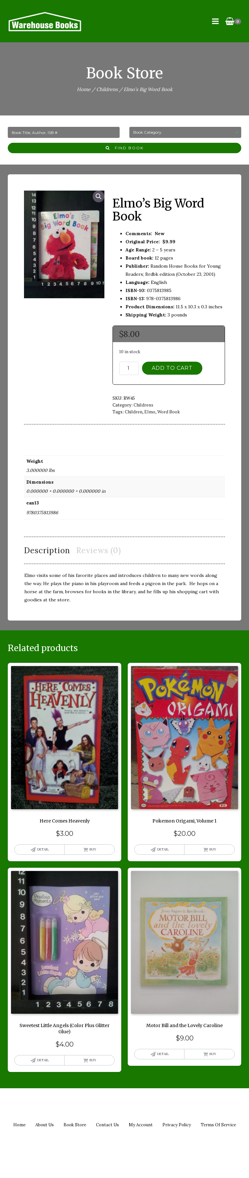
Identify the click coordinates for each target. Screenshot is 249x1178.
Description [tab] (47, 550)
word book (168, 411)
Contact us (107, 1125)
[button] (98, 196)
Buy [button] (92, 849)
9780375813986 (42, 512)
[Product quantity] (129, 368)
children (133, 411)
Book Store (75, 1125)
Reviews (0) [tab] (98, 550)
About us (44, 1125)
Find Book (125, 147)
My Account (141, 1125)
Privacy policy (176, 1125)
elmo (149, 411)
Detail (43, 849)
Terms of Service (218, 1125)
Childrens (107, 89)
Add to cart (172, 368)
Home (83, 89)
